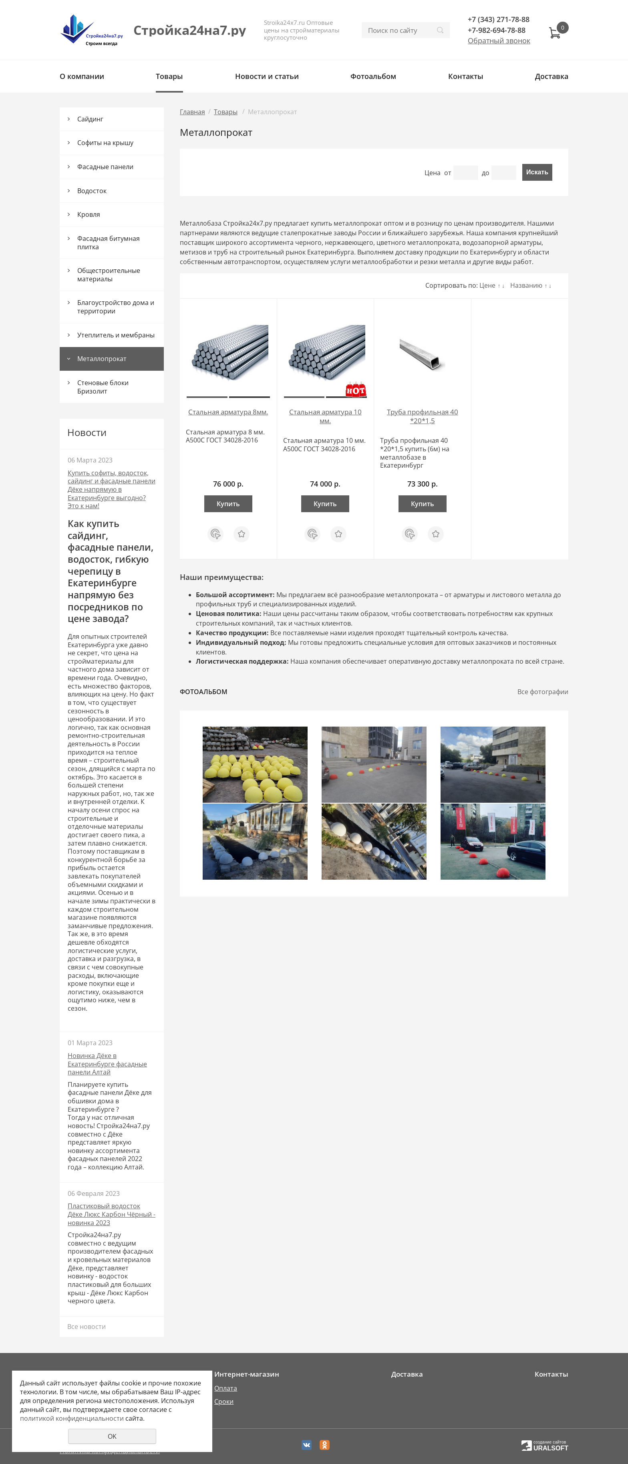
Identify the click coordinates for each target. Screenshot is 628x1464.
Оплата (225, 1388)
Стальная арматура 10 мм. (325, 416)
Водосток (92, 190)
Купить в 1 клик (215, 534)
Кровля (88, 214)
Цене (487, 285)
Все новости (86, 1326)
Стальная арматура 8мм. (228, 411)
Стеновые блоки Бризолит (103, 387)
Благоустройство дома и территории (115, 306)
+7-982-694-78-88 (496, 30)
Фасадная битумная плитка (108, 242)
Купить (228, 503)
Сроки (223, 1401)
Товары (169, 76)
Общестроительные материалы (108, 274)
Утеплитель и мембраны (116, 335)
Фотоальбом (373, 76)
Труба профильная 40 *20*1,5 (422, 416)
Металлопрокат (102, 358)
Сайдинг (90, 119)
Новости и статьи (267, 76)
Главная (192, 111)
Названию (526, 285)
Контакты (465, 76)
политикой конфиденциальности (72, 1418)
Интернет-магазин (246, 1374)
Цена (433, 172)
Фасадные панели (105, 166)
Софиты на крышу (105, 142)
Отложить (241, 530)
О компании (82, 76)
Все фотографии (542, 691)
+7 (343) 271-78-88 (498, 19)
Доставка (551, 76)
